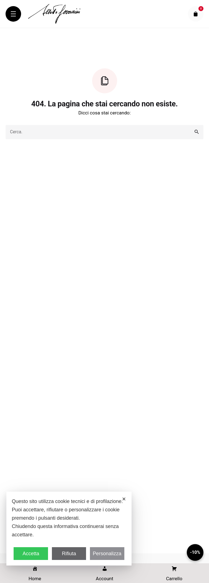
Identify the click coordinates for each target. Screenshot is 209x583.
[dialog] (69, 529)
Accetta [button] (30, 553)
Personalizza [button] (107, 553)
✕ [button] (124, 499)
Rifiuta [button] (69, 553)
